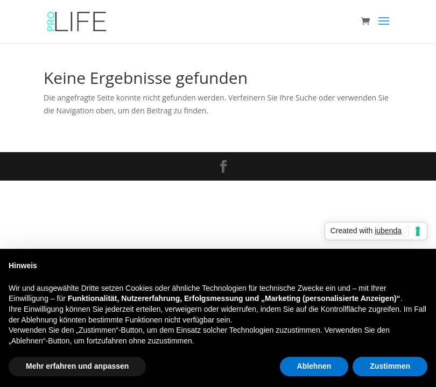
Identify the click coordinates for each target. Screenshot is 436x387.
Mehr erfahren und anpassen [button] (77, 366)
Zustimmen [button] (390, 366)
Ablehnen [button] (314, 366)
